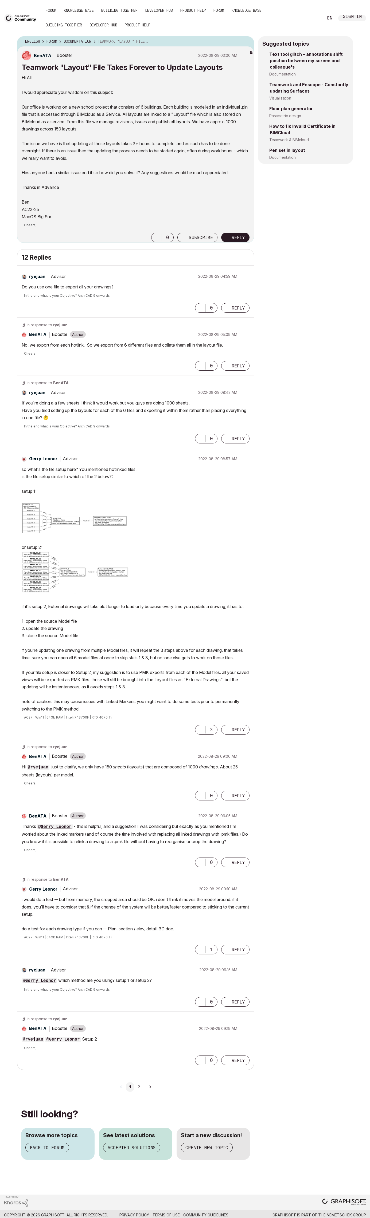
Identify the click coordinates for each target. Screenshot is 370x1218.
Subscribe (201, 237)
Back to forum (47, 1147)
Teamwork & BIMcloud (289, 139)
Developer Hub (159, 10)
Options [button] (246, 41)
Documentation (282, 74)
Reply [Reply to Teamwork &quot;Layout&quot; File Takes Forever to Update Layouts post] (238, 237)
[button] (156, 237)
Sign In (352, 17)
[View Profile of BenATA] (42, 55)
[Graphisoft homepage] (344, 1202)
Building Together (119, 10)
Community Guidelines (205, 1215)
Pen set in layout (287, 150)
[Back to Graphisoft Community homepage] (22, 17)
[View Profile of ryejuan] (37, 276)
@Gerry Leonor (55, 826)
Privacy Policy (134, 1215)
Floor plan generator (291, 108)
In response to (47, 325)
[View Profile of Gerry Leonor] (43, 458)
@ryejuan (38, 767)
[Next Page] (150, 1087)
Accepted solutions (132, 1147)
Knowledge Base (79, 10)
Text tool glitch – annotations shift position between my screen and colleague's (306, 60)
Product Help (193, 10)
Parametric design (285, 115)
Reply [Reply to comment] (238, 308)
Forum (51, 10)
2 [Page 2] (139, 1087)
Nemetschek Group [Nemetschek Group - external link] (346, 1215)
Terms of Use (166, 1215)
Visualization (280, 98)
